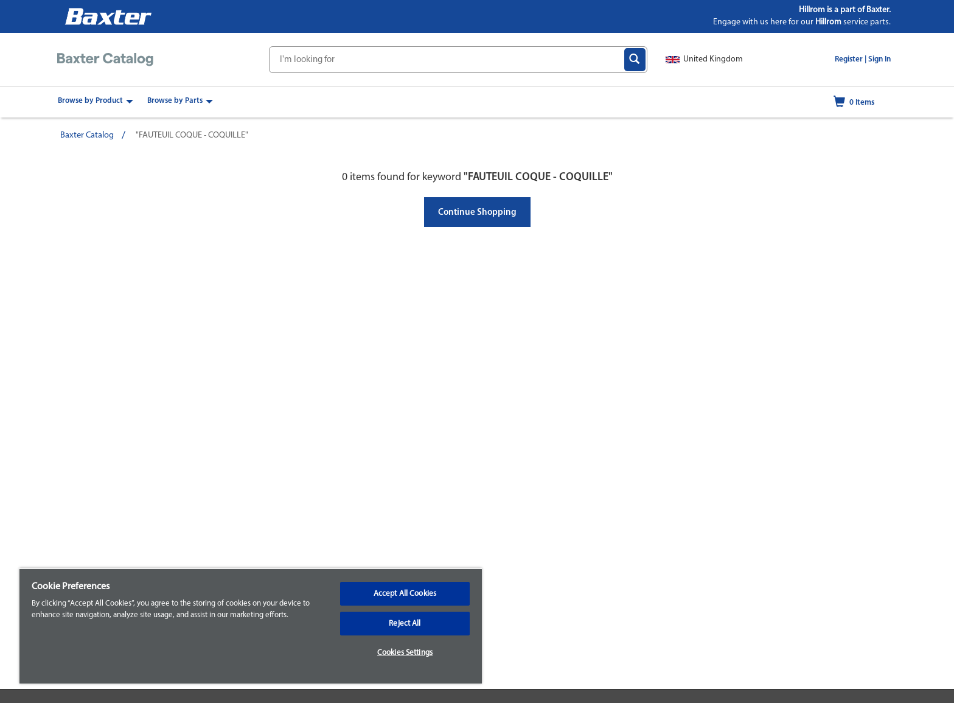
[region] (250, 626)
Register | (850, 59)
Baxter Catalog (87, 135)
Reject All (404, 624)
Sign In (879, 59)
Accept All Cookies (405, 594)
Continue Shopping (477, 212)
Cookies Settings (405, 653)
